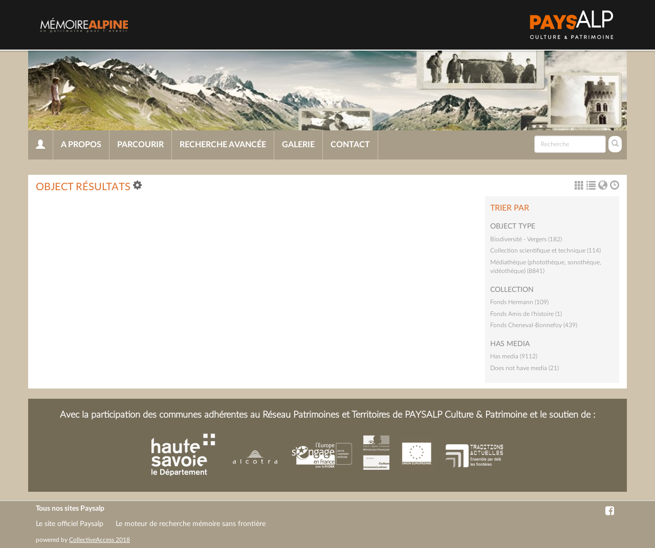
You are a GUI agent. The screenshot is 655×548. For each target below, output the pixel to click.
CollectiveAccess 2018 (99, 540)
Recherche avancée (223, 145)
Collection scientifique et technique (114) (545, 250)
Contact (350, 145)
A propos (81, 145)
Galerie (298, 145)
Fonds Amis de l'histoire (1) (526, 314)
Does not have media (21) (524, 368)
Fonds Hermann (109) (519, 302)
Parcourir (140, 145)
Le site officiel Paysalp (69, 524)
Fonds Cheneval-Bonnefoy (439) (533, 325)
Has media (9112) (513, 356)
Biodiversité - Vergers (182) (526, 239)
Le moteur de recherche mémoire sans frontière (191, 524)
